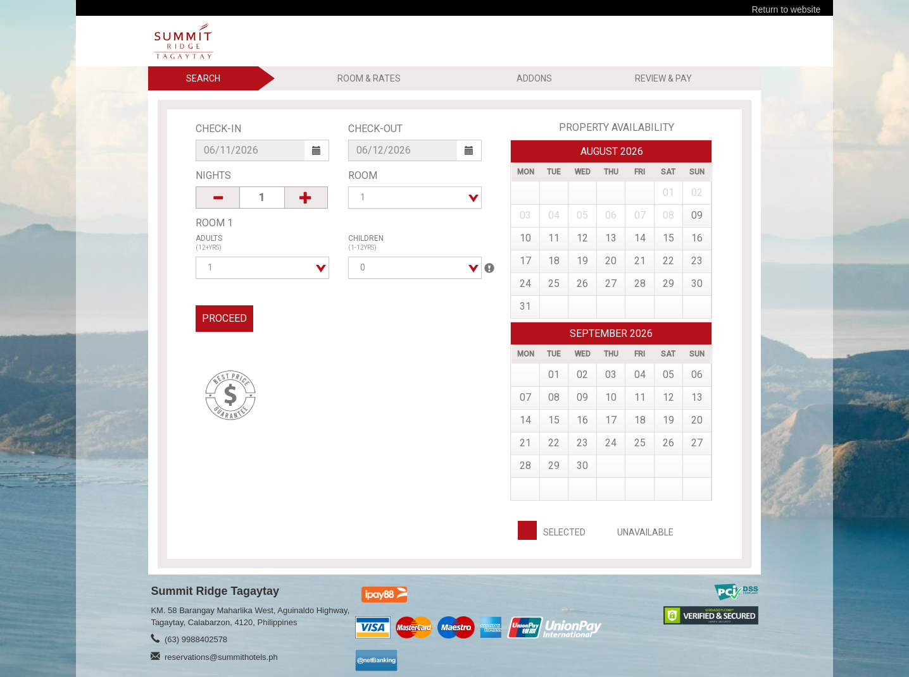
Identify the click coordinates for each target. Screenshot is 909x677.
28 (640, 284)
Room (362, 175)
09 (697, 215)
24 (525, 284)
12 (582, 238)
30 (697, 284)
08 (554, 397)
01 (554, 375)
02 (582, 375)
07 (525, 397)
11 (554, 238)
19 (582, 261)
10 (525, 238)
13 (611, 238)
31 (525, 306)
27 (611, 284)
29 (668, 284)
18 (554, 261)
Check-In (218, 129)
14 (640, 238)
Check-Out (375, 129)
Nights (213, 175)
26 (582, 284)
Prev (689, 151)
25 (554, 284)
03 (611, 375)
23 (697, 261)
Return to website (785, 9)
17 (525, 261)
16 (697, 238)
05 (668, 375)
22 (668, 261)
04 (640, 375)
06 (697, 375)
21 (640, 261)
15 (668, 238)
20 (611, 261)
